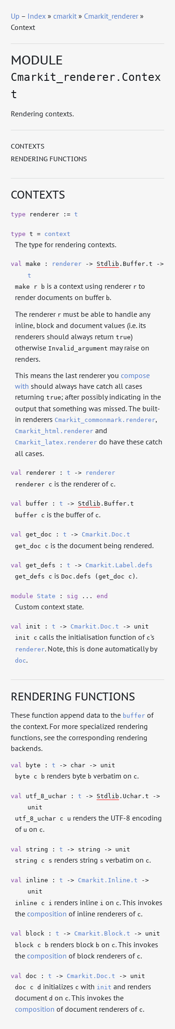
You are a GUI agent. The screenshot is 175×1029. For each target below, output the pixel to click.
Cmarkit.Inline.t (108, 880)
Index (37, 16)
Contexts (27, 146)
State (46, 596)
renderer (67, 263)
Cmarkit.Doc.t (106, 534)
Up (15, 16)
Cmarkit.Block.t (102, 933)
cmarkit (65, 16)
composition (47, 913)
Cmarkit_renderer (111, 16)
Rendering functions (49, 159)
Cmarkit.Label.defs (119, 565)
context (57, 233)
